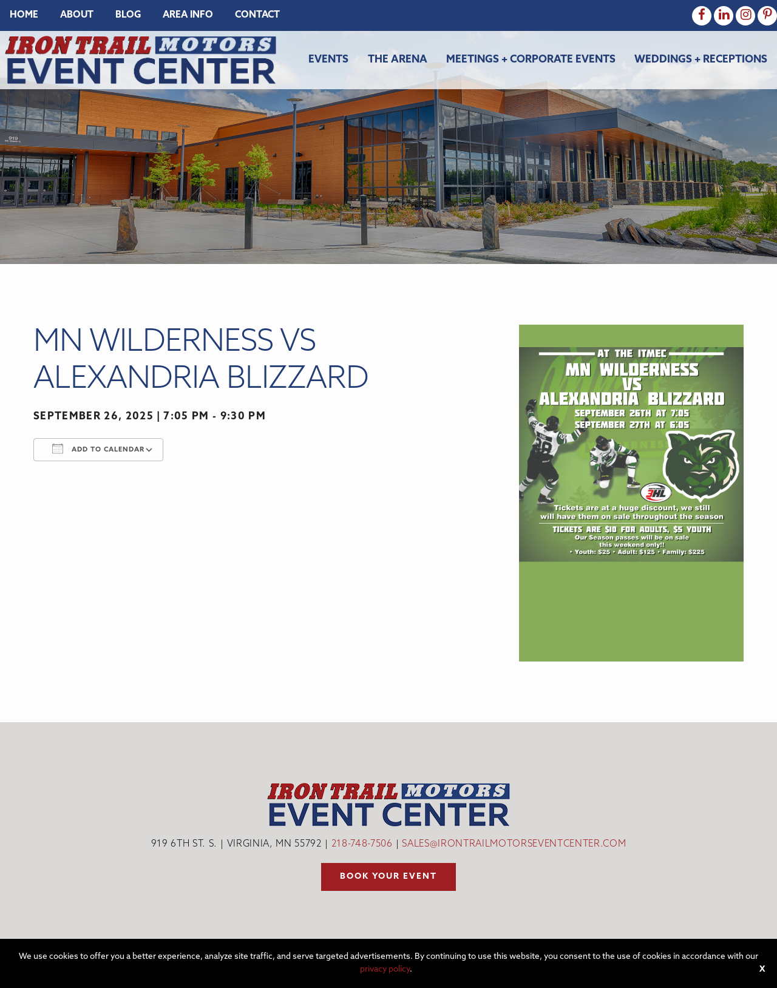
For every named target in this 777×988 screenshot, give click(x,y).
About (76, 15)
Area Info (188, 15)
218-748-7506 (362, 844)
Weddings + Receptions (700, 60)
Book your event (388, 877)
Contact (257, 15)
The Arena (397, 60)
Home (24, 15)
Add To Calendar (98, 448)
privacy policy (385, 969)
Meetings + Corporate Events (531, 60)
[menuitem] (24, 15)
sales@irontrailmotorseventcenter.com (514, 844)
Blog (128, 15)
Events (328, 60)
